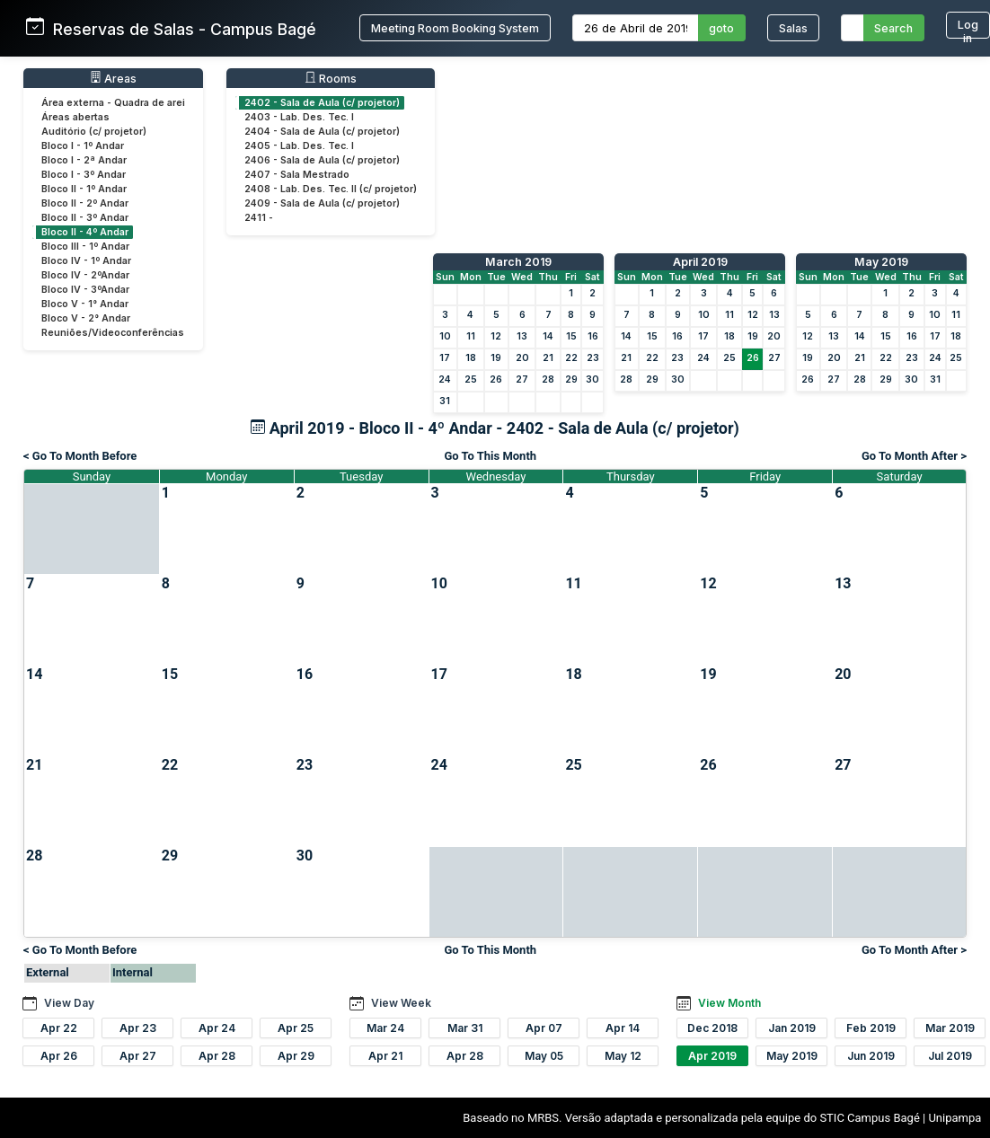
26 (496, 379)
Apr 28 (217, 1056)
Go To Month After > (914, 456)
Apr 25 (296, 1028)
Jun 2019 (871, 1056)
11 (470, 336)
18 (470, 358)
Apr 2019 (712, 1056)
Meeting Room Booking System (455, 28)
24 (444, 379)
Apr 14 (622, 1028)
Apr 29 (296, 1056)
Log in (968, 28)
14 (548, 336)
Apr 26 (58, 1056)
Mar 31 (464, 1028)
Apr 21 (385, 1056)
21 (548, 358)
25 (470, 379)
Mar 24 (385, 1028)
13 (522, 336)
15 (571, 336)
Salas (793, 28)
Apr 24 (217, 1028)
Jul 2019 (950, 1056)
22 (571, 358)
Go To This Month (490, 456)
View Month (729, 1003)
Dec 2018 (712, 1028)
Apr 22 (58, 1028)
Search (893, 28)
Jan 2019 (792, 1028)
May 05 (544, 1056)
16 (593, 336)
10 (445, 336)
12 (496, 336)
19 (496, 358)
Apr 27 (137, 1056)
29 (571, 379)
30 (592, 379)
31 (444, 401)
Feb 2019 (871, 1028)
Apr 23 (137, 1028)
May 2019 (881, 262)
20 (522, 358)
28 (548, 379)
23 (593, 358)
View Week (401, 1003)
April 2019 (700, 262)
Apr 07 (544, 1028)
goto (721, 28)
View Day (69, 1003)
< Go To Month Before (80, 456)
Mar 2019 (950, 1028)
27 (522, 379)
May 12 (623, 1056)
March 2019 (518, 262)
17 (444, 358)
